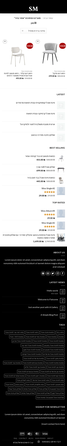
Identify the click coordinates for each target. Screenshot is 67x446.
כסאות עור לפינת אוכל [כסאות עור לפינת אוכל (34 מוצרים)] (12, 363)
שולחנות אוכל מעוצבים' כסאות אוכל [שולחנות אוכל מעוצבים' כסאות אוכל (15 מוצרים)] (50, 397)
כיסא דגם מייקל (59, 73)
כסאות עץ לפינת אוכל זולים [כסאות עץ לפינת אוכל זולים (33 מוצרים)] (35, 367)
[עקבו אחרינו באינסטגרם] (57, 273)
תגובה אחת (52, 293)
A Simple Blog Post (49, 314)
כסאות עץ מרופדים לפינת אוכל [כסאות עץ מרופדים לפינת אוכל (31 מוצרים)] (52, 371)
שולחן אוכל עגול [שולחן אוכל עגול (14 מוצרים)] (15, 389)
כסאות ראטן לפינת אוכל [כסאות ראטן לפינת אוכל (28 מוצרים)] (36, 376)
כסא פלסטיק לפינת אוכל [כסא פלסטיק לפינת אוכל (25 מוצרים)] (35, 384)
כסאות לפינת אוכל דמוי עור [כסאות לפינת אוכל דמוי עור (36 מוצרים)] (32, 345)
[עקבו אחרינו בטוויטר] (53, 273)
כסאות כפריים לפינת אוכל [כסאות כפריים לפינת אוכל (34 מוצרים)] (35, 337)
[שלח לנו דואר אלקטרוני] (48, 273)
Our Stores (40, 438)
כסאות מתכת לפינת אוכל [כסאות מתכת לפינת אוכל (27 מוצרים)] (54, 363)
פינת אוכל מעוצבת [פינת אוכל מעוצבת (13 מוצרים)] (57, 389)
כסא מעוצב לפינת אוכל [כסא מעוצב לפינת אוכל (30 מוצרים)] (55, 384)
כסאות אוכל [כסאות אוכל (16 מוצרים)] (51, 337)
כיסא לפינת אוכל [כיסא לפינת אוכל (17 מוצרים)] (32, 332)
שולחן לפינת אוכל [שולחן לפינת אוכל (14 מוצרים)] (43, 393)
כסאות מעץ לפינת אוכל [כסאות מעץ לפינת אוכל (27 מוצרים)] (55, 358)
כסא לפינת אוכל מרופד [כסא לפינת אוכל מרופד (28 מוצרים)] (40, 380)
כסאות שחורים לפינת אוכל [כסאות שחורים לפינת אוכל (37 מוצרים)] (14, 376)
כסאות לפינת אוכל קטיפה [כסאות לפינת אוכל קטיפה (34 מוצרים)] (31, 354)
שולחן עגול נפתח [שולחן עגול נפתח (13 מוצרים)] (27, 393)
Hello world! (52, 290)
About (50, 438)
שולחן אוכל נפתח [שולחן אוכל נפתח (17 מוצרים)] (29, 389)
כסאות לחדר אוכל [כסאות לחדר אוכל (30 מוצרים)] (16, 337)
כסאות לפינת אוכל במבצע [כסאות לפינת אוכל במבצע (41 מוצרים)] (54, 345)
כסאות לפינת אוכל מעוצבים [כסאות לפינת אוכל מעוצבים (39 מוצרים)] (53, 350)
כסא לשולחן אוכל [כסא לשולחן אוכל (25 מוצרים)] (23, 380)
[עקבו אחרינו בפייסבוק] (62, 273)
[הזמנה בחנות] (33, 30)
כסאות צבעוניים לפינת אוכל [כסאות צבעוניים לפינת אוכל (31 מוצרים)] (28, 371)
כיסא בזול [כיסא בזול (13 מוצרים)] (60, 332)
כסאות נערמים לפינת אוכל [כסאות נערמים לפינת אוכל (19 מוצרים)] (33, 363)
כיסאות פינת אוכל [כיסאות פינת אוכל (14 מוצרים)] (47, 332)
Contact (23, 438)
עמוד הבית (48, 18)
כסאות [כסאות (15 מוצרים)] (61, 337)
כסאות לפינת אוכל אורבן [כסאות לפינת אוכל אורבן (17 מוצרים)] (22, 341)
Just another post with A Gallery (43, 307)
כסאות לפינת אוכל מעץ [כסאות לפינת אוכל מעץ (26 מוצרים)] (32, 350)
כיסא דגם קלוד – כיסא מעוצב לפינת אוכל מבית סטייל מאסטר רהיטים (18, 74)
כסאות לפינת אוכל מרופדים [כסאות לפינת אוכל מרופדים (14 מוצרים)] (53, 354)
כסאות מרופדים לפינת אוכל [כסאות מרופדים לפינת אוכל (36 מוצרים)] (34, 358)
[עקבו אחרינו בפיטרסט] (43, 273)
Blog (31, 438)
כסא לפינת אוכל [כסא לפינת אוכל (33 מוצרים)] (58, 380)
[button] (63, 8)
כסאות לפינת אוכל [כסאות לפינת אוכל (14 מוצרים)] (40, 341)
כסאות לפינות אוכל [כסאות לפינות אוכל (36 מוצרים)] (57, 341)
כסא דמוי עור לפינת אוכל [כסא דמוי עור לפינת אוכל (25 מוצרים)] (14, 332)
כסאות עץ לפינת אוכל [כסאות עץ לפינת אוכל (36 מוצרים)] (56, 367)
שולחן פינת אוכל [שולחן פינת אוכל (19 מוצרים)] (13, 393)
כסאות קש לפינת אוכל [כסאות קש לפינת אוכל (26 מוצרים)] (55, 376)
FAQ (15, 438)
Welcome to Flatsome (48, 299)
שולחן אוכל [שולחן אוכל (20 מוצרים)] (43, 389)
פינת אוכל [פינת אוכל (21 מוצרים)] (9, 384)
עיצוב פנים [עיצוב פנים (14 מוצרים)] (19, 384)
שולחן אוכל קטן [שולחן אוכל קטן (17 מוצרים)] (58, 393)
